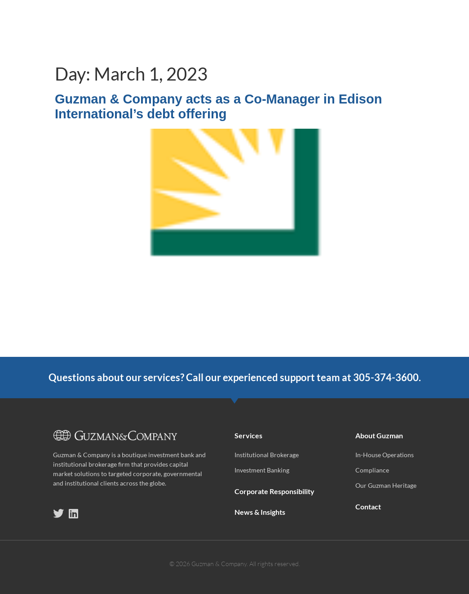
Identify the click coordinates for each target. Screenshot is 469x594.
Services (156, 24)
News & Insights (338, 23)
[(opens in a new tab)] (234, 350)
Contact (434, 44)
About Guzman (416, 24)
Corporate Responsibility (243, 23)
